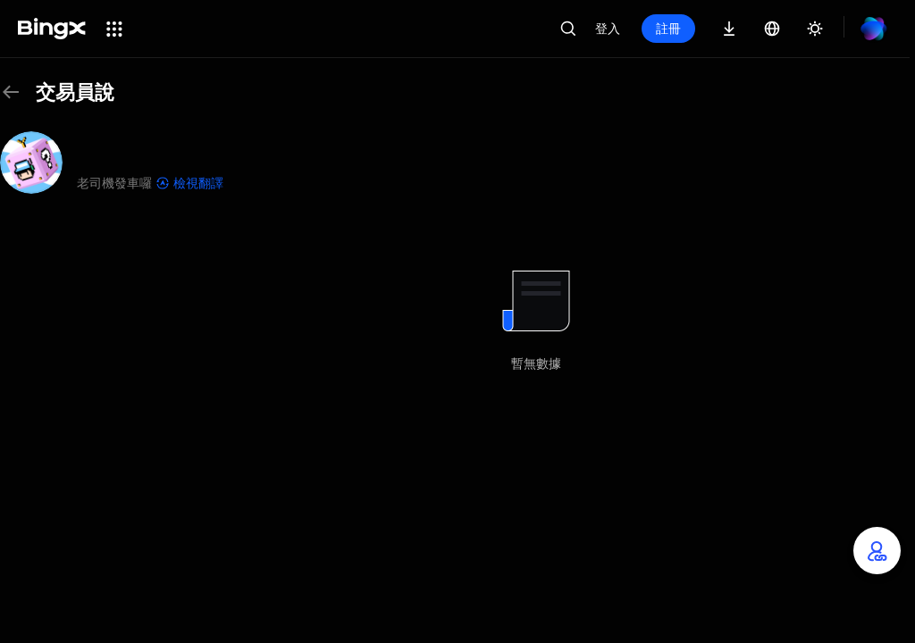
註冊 (668, 28)
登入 (607, 28)
